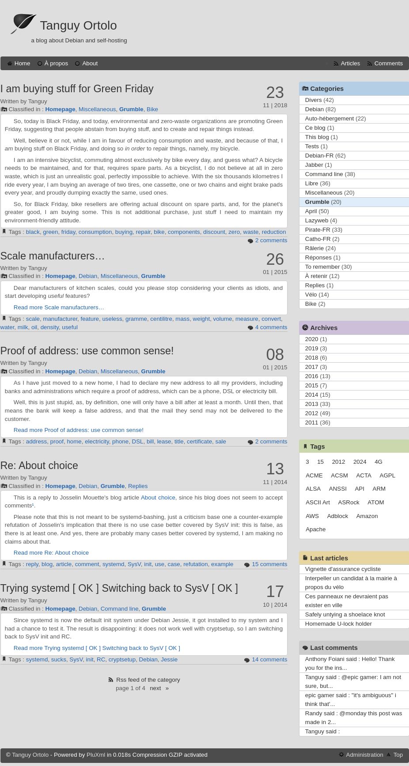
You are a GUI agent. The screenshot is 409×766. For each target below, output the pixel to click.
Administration (364, 754)
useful (70, 327)
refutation (195, 564)
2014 (311, 394)
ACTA (363, 475)
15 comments (269, 564)
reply (32, 564)
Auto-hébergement (329, 118)
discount (214, 232)
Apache (316, 529)
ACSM (339, 475)
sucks (58, 659)
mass (182, 318)
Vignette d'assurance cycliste (343, 569)
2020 (311, 339)
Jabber (314, 164)
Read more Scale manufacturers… (59, 307)
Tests (312, 146)
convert (271, 318)
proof (57, 441)
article (64, 564)
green (50, 232)
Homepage (60, 109)
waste (251, 232)
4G (378, 461)
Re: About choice (39, 465)
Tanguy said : (322, 731)
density (50, 327)
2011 (311, 422)
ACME (314, 475)
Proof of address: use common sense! (87, 351)
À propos (56, 63)
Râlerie (314, 248)
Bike (152, 109)
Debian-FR (319, 155)
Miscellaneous (97, 109)
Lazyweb (317, 220)
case (174, 564)
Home (22, 63)
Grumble (131, 109)
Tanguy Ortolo (78, 25)
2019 (311, 348)
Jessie (169, 659)
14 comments (269, 659)
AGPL (388, 475)
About (90, 63)
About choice (158, 497)
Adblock (337, 516)
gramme (136, 318)
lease (164, 441)
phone (120, 441)
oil (34, 327)
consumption (95, 232)
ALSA (313, 488)
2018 (311, 357)
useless (112, 318)
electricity (97, 441)
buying (124, 232)
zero (234, 232)
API (359, 488)
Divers (313, 100)
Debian (88, 276)
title (179, 441)
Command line (120, 608)
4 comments (271, 327)
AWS (312, 516)
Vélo (311, 294)
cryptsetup (122, 659)
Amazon (367, 516)
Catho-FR (318, 239)
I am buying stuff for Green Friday (77, 88)
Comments (389, 63)
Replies (138, 486)
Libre (311, 183)
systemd (113, 564)
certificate (199, 441)
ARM (379, 488)
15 (320, 461)
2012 (311, 413)
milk (23, 327)
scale (33, 318)
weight (201, 318)
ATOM (375, 502)
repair (143, 232)
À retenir (316, 276)
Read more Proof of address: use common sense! (79, 430)
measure (246, 318)
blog (47, 564)
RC (101, 659)
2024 (360, 461)
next (155, 688)
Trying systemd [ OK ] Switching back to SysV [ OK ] (119, 588)
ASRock (349, 502)
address (36, 441)
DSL (138, 441)
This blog (317, 137)
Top (398, 754)
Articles (350, 63)
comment (87, 564)
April (311, 211)
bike (159, 232)
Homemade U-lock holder (338, 623)
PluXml (96, 754)
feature (90, 318)
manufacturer (60, 318)
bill (150, 441)
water (7, 327)
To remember (322, 266)
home (74, 441)
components (184, 232)
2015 (311, 385)
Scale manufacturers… (52, 256)
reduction (274, 232)
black (33, 232)
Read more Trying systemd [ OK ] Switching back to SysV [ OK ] (97, 648)
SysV (134, 564)
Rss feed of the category (148, 679)
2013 (311, 404)
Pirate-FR (317, 229)
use (160, 564)
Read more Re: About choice (51, 552)
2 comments (271, 240)
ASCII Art (318, 502)
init (147, 564)
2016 (311, 376)
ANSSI (338, 488)
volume (222, 318)
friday (68, 232)
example (222, 564)
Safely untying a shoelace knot (345, 614)
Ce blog (315, 127)
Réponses (318, 257)
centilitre (161, 318)
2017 (311, 367)
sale (221, 441)
